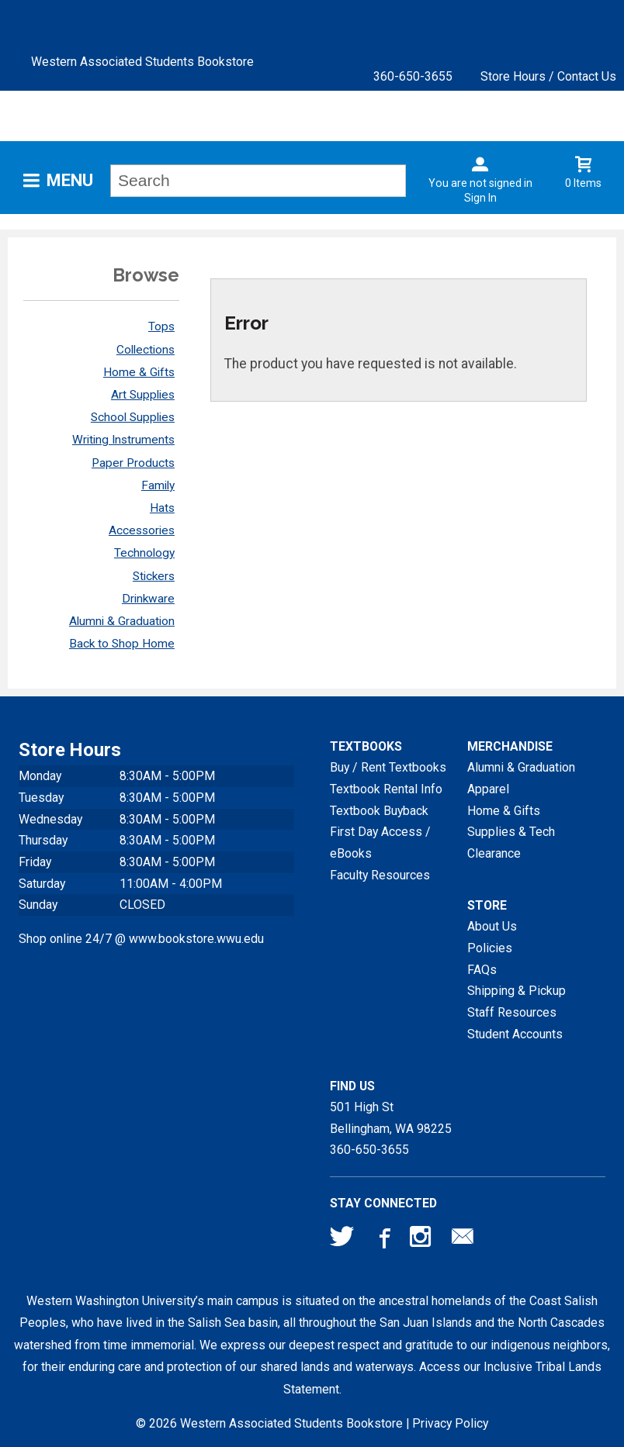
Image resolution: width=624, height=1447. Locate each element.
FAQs (482, 969)
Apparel (488, 789)
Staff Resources (511, 1012)
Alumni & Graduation (122, 621)
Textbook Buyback (379, 810)
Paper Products (133, 463)
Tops (161, 326)
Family (158, 485)
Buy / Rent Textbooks (388, 767)
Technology (144, 553)
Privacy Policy (450, 1423)
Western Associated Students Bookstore (142, 61)
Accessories (142, 530)
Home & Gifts (139, 372)
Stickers (154, 576)
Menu (70, 180)
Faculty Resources (380, 875)
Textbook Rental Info (386, 789)
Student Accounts (515, 1034)
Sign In (480, 198)
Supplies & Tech (511, 831)
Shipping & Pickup (516, 990)
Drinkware (148, 599)
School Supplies (133, 417)
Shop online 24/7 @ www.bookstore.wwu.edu (141, 938)
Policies (489, 948)
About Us (492, 926)
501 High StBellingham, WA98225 (391, 1118)
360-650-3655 (412, 76)
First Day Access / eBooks (380, 842)
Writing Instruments (123, 440)
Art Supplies (143, 395)
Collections (145, 350)
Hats (162, 508)
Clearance (494, 853)
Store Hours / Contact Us (548, 76)
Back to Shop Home (122, 644)
